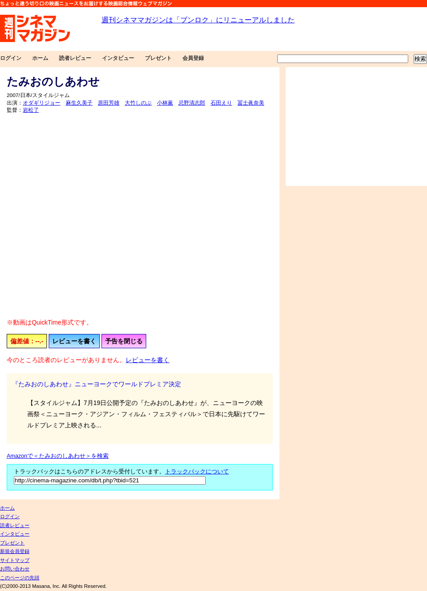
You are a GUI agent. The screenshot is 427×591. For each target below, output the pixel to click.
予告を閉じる (124, 341)
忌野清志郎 (191, 103)
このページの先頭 (19, 577)
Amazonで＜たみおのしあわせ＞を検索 (58, 456)
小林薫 (165, 103)
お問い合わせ (15, 568)
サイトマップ (15, 560)
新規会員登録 (15, 551)
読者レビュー (75, 58)
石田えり (221, 103)
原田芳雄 (108, 103)
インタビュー (118, 58)
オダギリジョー (41, 103)
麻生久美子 (79, 103)
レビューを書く (74, 341)
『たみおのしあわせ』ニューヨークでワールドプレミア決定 (96, 384)
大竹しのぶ (138, 103)
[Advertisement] (356, 126)
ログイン (10, 58)
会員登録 (193, 58)
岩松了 (31, 110)
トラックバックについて (197, 472)
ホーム (40, 58)
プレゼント (158, 58)
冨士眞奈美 (250, 103)
